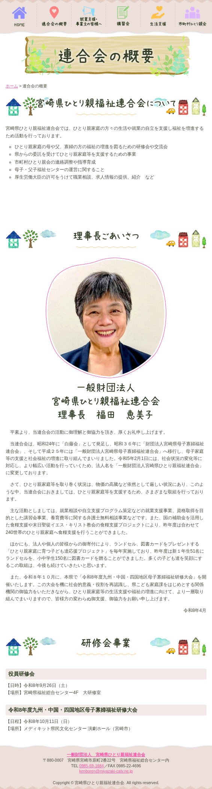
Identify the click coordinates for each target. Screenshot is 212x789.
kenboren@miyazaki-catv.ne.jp (106, 771)
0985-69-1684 (91, 765)
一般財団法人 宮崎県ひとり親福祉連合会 (106, 754)
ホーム (12, 86)
